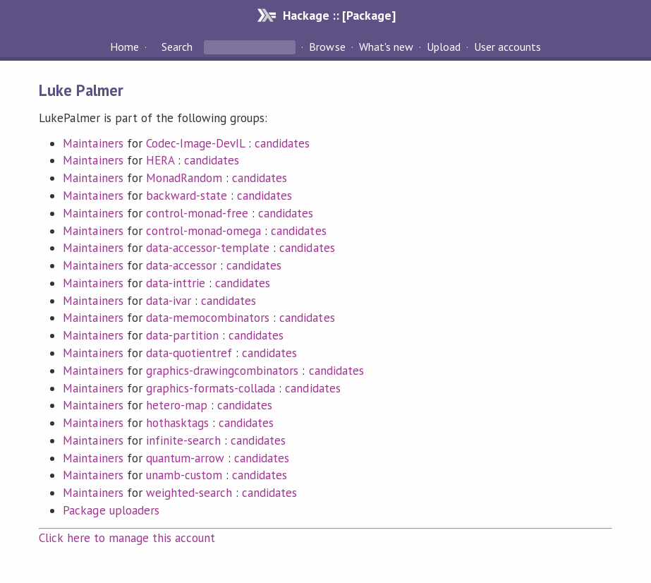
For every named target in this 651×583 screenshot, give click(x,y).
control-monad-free (197, 213)
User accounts (507, 47)
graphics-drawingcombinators (222, 370)
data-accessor (181, 265)
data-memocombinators (207, 317)
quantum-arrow (185, 458)
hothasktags (177, 423)
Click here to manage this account (127, 538)
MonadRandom (184, 178)
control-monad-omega (203, 231)
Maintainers (93, 143)
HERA (160, 160)
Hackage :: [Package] (339, 15)
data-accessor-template (208, 248)
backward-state (186, 195)
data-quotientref (189, 353)
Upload (444, 47)
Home (124, 47)
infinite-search (183, 440)
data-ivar (168, 300)
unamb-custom (184, 475)
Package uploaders (111, 510)
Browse (327, 47)
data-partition (182, 335)
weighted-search (189, 492)
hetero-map (176, 405)
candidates (282, 143)
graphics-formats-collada (211, 388)
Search (177, 47)
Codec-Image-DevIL (195, 143)
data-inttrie (175, 283)
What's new (386, 47)
